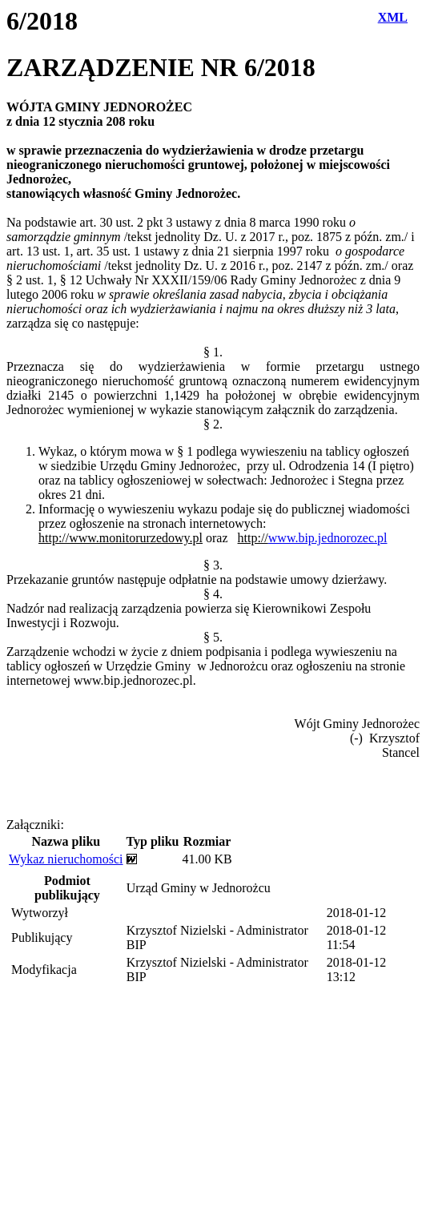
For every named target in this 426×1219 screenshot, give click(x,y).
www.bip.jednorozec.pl (328, 538)
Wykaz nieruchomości (66, 859)
